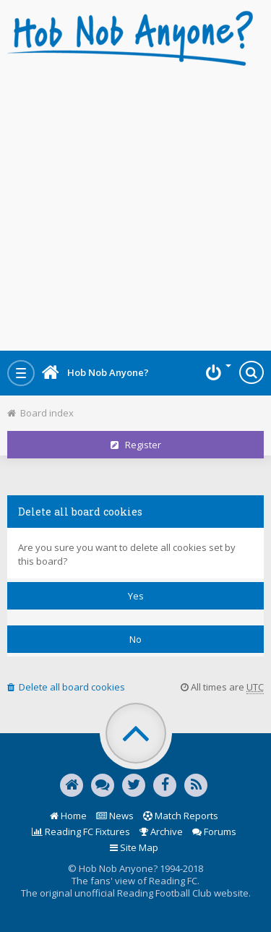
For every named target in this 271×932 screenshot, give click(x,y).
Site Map (134, 847)
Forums (214, 831)
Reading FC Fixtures (81, 831)
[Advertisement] (135, 204)
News (115, 815)
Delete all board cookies (66, 686)
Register (136, 444)
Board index (40, 412)
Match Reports (180, 815)
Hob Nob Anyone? (95, 372)
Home (68, 815)
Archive (161, 831)
